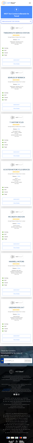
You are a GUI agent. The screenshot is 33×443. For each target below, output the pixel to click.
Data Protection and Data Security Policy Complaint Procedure (17, 404)
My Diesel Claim (10, 427)
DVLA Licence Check (11, 426)
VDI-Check (27, 424)
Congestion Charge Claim (16, 429)
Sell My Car (25, 426)
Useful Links (18, 398)
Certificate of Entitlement (23, 418)
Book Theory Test (14, 416)
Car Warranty (7, 415)
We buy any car (8, 413)
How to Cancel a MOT (22, 423)
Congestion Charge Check (25, 416)
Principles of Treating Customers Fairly (17, 407)
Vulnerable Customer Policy (17, 406)
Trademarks (28, 399)
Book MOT (19, 426)
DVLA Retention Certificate (12, 419)
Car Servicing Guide (12, 423)
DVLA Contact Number (11, 418)
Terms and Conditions (19, 399)
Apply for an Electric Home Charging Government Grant (17, 432)
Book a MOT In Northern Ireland (21, 421)
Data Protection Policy (8, 399)
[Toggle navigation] (30, 3)
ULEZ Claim (6, 429)
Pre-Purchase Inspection (16, 415)
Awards (5, 401)
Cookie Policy (25, 398)
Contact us (11, 401)
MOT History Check (26, 429)
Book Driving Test (26, 415)
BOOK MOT (17, 60)
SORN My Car (18, 427)
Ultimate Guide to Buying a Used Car (20, 413)
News (13, 398)
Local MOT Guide (9, 424)
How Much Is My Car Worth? (17, 431)
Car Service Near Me (24, 419)
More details (16, 63)
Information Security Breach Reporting (23, 401)
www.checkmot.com (7, 389)
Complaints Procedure (17, 402)
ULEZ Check (7, 416)
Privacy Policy (7, 398)
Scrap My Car (25, 427)
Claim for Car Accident (18, 424)
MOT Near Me (10, 421)
